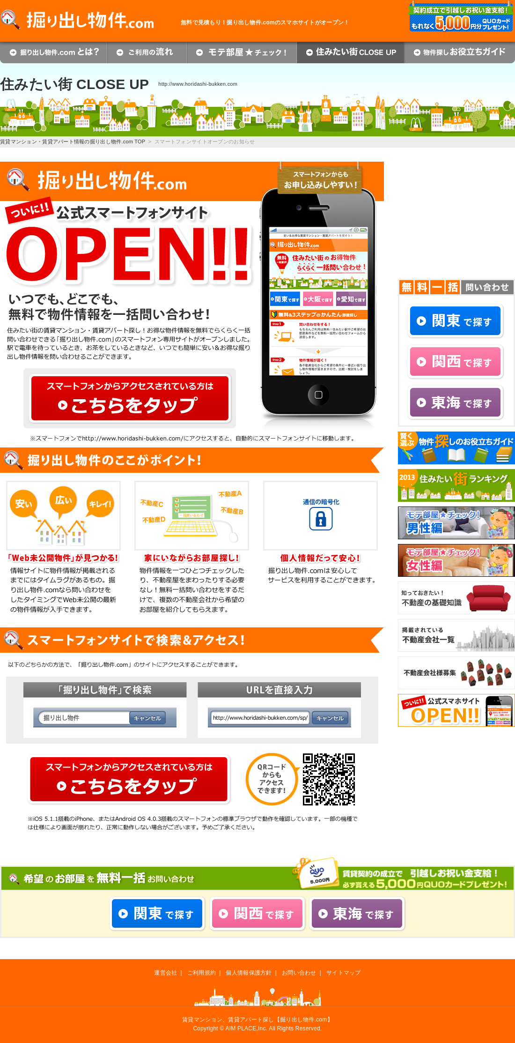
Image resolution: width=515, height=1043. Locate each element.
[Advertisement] (456, 220)
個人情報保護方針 (249, 972)
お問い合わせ (299, 972)
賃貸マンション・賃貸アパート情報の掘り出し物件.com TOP (72, 141)
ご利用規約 (201, 972)
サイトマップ (343, 972)
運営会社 (165, 972)
